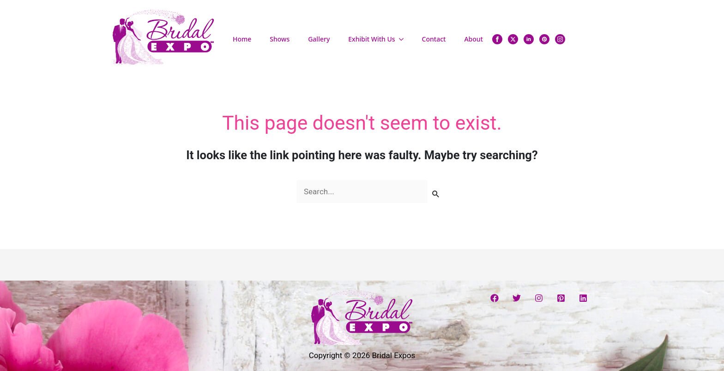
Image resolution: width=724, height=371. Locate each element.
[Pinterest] (561, 298)
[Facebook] (494, 298)
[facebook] (497, 39)
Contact (434, 39)
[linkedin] (529, 39)
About (473, 39)
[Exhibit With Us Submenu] (404, 39)
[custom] (544, 39)
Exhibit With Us (371, 39)
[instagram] (560, 39)
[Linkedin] (583, 298)
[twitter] (513, 39)
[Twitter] (516, 298)
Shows (280, 39)
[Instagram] (539, 298)
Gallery (319, 39)
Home (242, 39)
